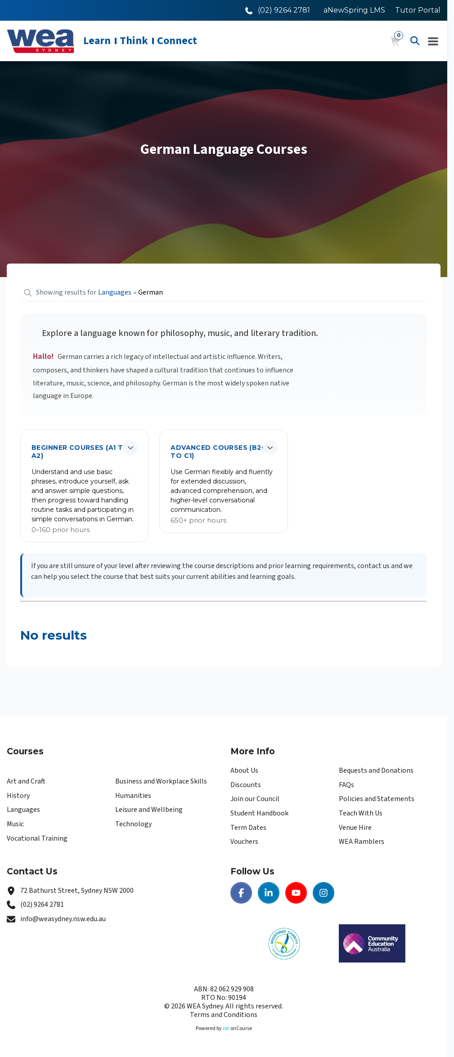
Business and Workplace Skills (161, 781)
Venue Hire (355, 827)
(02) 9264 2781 (42, 904)
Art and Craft (26, 781)
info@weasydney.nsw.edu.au (63, 919)
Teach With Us (360, 813)
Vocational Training (37, 838)
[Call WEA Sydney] (277, 10)
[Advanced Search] (415, 41)
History (18, 795)
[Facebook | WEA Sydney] (241, 893)
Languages (23, 809)
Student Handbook (259, 813)
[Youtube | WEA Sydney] (296, 893)
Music (15, 824)
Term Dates (248, 827)
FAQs (346, 784)
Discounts (245, 784)
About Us (244, 770)
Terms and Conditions (223, 1015)
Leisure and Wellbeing (149, 809)
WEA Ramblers (361, 841)
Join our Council (254, 798)
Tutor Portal (418, 10)
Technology (133, 824)
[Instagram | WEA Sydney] (323, 893)
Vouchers (244, 841)
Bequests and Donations (376, 770)
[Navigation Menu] (433, 41)
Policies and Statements (376, 798)
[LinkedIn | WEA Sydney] (268, 893)
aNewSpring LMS (354, 10)
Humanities (133, 795)
